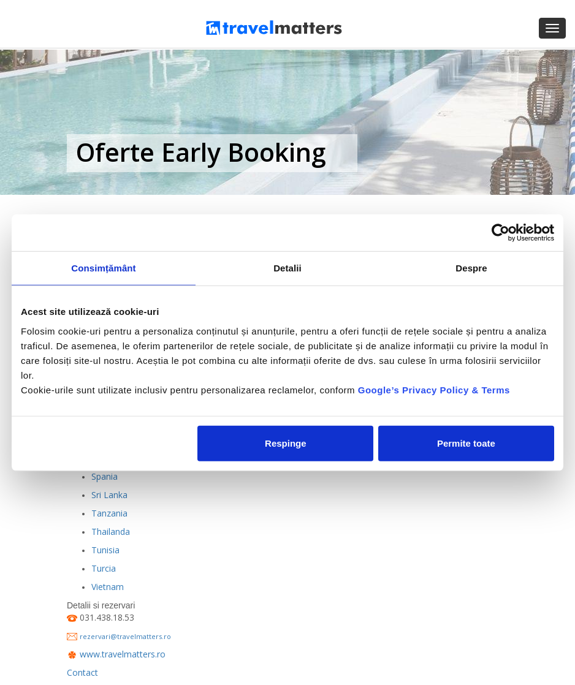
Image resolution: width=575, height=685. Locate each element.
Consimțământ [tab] (103, 268)
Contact (82, 672)
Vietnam (107, 586)
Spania (104, 476)
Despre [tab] (471, 268)
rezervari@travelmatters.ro (125, 636)
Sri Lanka (109, 495)
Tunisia (105, 550)
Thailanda (110, 531)
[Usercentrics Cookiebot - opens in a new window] (500, 233)
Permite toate (466, 442)
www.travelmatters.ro (123, 654)
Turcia (103, 568)
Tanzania (109, 513)
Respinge (286, 442)
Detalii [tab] (287, 268)
